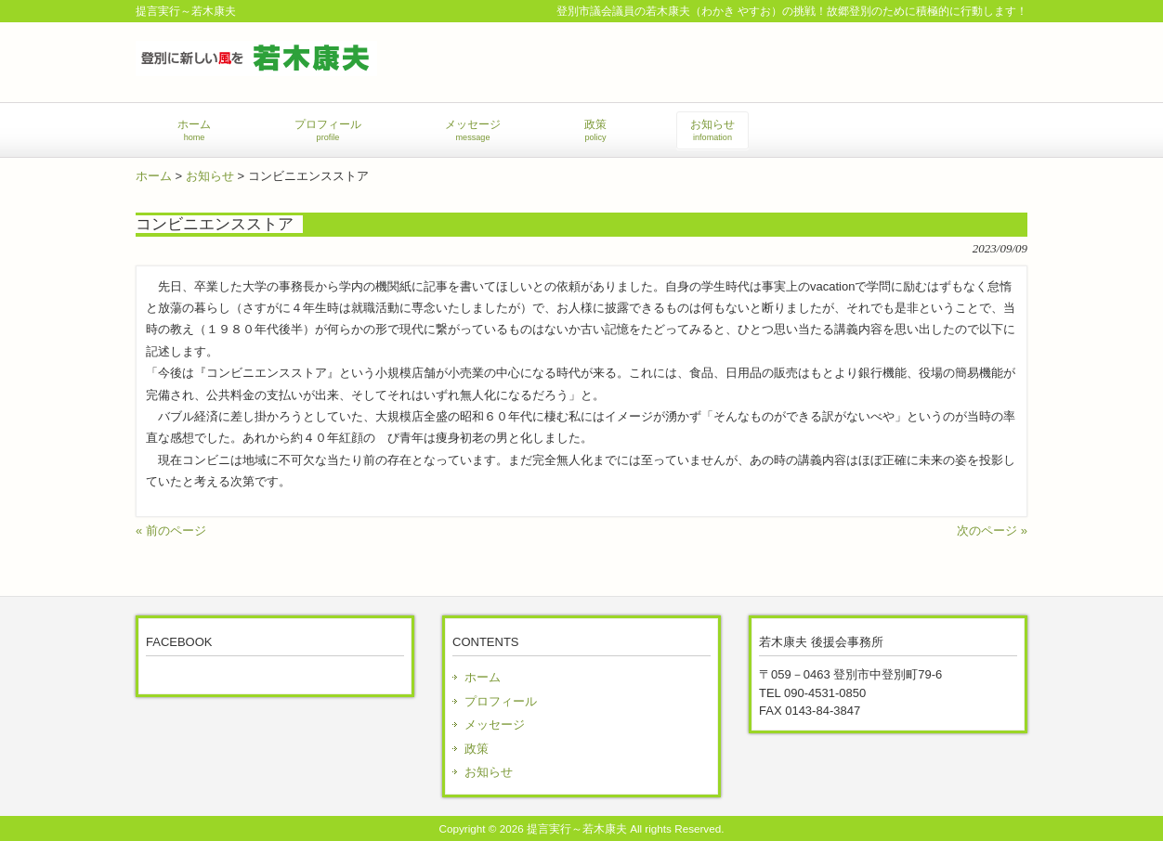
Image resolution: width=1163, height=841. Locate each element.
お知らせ (210, 176)
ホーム (154, 176)
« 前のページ (171, 530)
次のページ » (992, 530)
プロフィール (500, 701)
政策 (476, 749)
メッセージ (494, 724)
